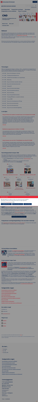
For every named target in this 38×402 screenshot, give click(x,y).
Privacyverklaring (8, 202)
